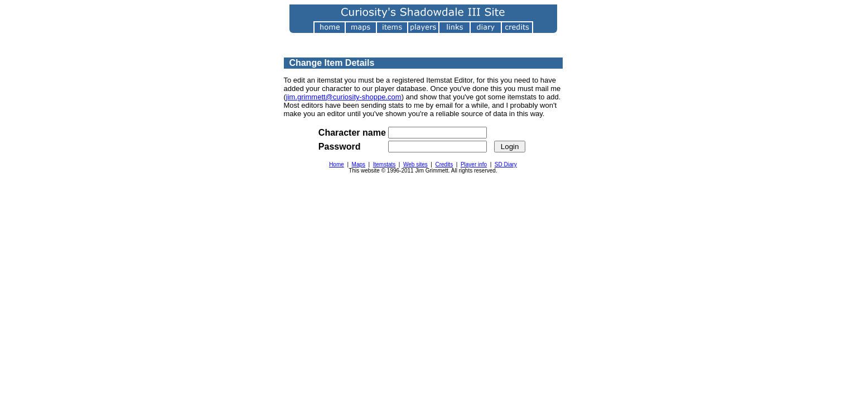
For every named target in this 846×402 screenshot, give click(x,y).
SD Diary (506, 164)
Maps (358, 164)
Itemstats (384, 164)
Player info (474, 164)
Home (336, 164)
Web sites (415, 164)
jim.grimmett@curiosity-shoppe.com (344, 97)
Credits (444, 164)
